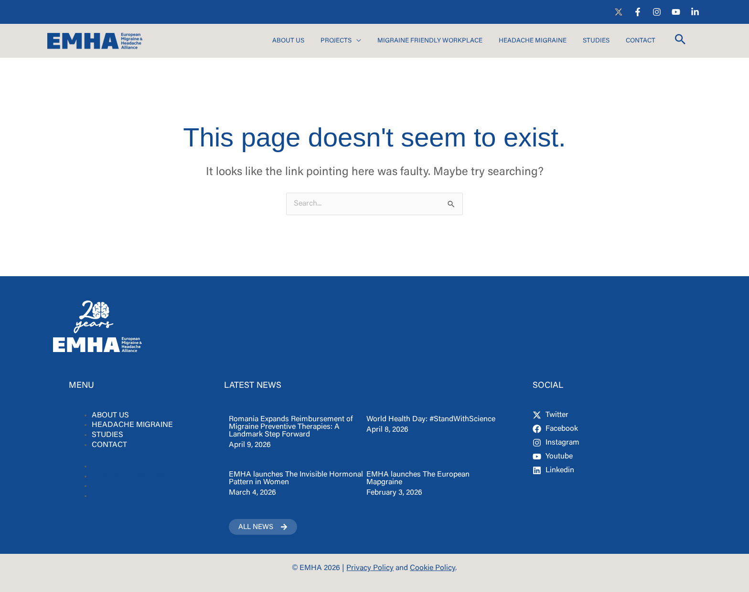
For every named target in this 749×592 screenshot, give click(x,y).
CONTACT (109, 445)
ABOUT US (110, 415)
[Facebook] (637, 12)
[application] (356, 41)
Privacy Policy (370, 568)
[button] (680, 42)
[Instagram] (656, 12)
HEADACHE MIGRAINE (132, 425)
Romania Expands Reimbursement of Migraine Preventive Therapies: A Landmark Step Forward (291, 426)
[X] (618, 12)
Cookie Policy (432, 568)
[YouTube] (676, 12)
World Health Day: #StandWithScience (430, 419)
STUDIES (107, 435)
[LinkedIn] (695, 12)
